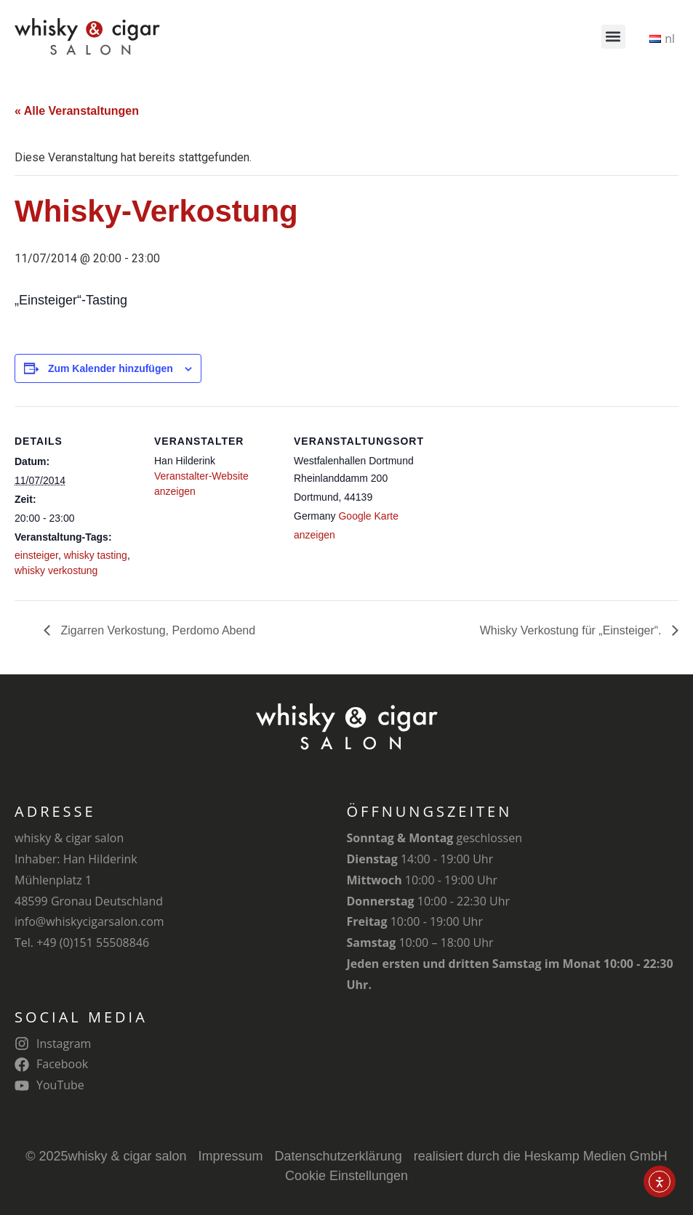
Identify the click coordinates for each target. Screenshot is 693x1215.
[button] (613, 37)
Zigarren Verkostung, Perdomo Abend (156, 630)
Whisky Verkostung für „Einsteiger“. (572, 630)
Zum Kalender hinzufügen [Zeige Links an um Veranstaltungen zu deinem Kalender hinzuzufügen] (110, 368)
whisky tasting (95, 555)
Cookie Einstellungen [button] (346, 1175)
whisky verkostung (56, 570)
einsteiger (36, 555)
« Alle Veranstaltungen (77, 111)
